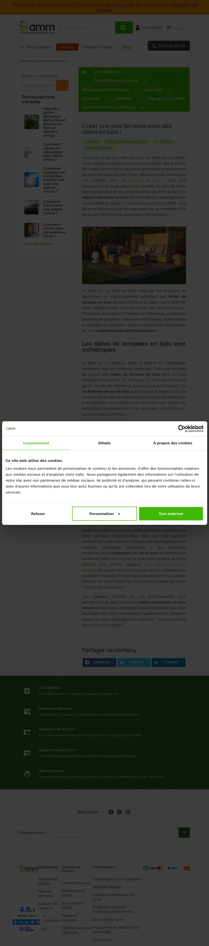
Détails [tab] (104, 443)
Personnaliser (105, 513)
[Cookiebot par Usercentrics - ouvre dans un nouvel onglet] (181, 428)
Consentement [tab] (36, 443)
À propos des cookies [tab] (172, 443)
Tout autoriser (171, 513)
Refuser (38, 513)
